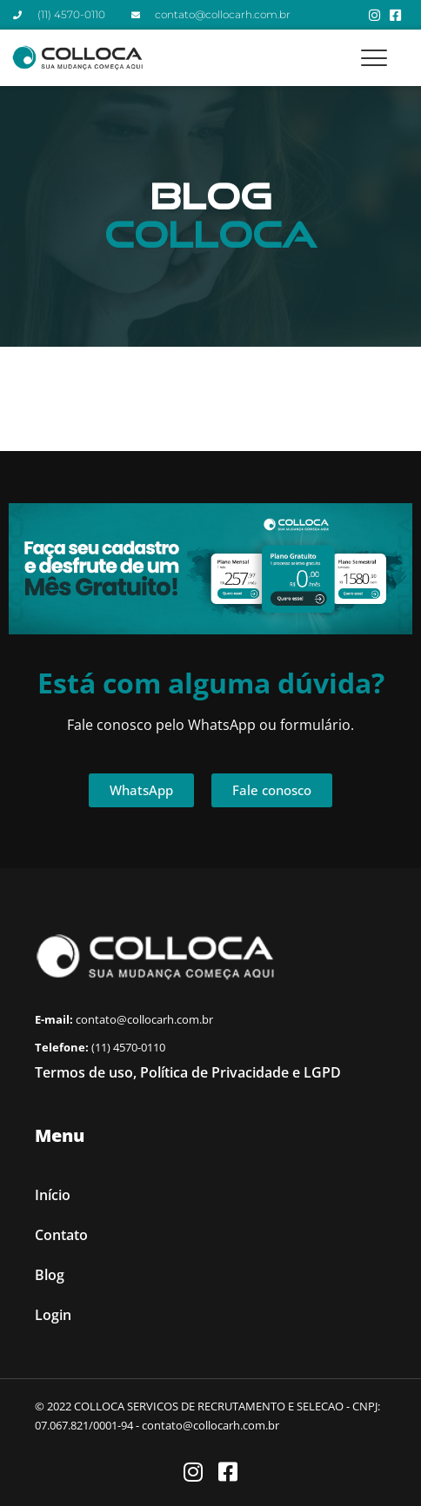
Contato (61, 1234)
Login (53, 1314)
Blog (49, 1274)
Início (52, 1194)
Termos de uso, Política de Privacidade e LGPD (188, 1072)
